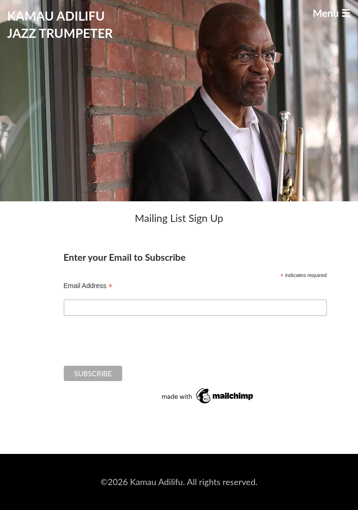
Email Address (88, 285)
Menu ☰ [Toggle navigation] (331, 12)
